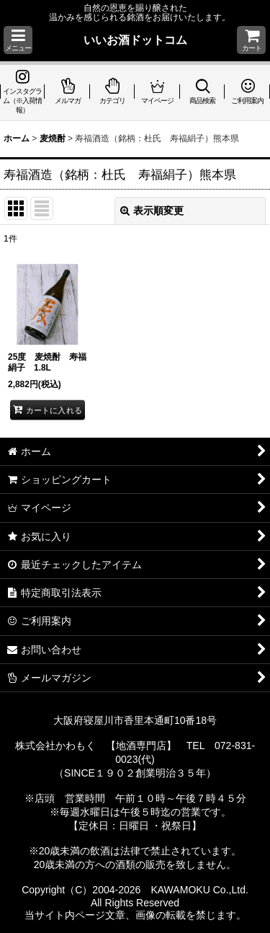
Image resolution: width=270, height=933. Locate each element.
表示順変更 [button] (152, 210)
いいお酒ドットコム (135, 39)
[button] (18, 40)
